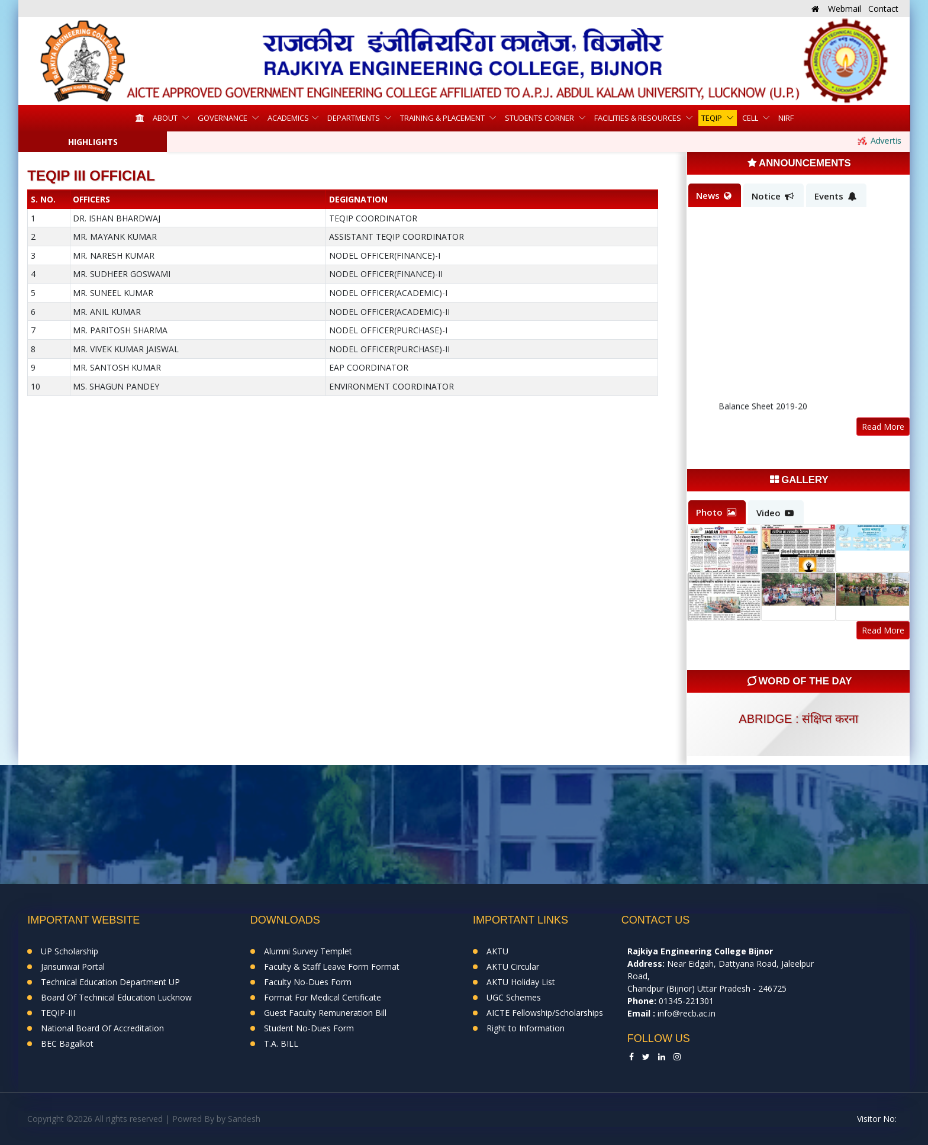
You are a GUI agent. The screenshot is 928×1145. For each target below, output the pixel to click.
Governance (223, 117)
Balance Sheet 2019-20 (762, 410)
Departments (354, 117)
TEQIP (712, 117)
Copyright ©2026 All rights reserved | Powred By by (127, 1118)
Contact (883, 8)
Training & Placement (443, 117)
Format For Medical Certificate (322, 997)
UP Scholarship (69, 951)
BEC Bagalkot (67, 1043)
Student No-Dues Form (309, 1028)
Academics (288, 117)
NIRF (786, 117)
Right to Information (525, 1028)
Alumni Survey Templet (308, 951)
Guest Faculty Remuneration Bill (325, 1012)
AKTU (497, 951)
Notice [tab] (773, 196)
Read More (883, 426)
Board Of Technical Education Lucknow (116, 997)
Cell (751, 117)
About (166, 117)
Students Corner (540, 117)
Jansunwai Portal (73, 966)
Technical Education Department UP (110, 982)
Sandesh (244, 1118)
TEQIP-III (58, 1012)
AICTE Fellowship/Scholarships (544, 1012)
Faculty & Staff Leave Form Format (331, 966)
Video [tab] (775, 513)
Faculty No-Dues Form (308, 982)
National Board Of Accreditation (102, 1028)
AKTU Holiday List (520, 982)
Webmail (844, 8)
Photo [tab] (716, 512)
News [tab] (714, 195)
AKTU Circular (512, 966)
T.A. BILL (281, 1043)
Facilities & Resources (638, 117)
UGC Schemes (513, 997)
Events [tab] (835, 196)
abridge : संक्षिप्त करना (798, 718)
